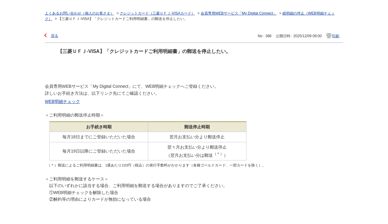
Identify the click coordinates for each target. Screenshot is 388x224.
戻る (54, 36)
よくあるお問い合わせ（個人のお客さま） (79, 13)
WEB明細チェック (62, 101)
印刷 (335, 36)
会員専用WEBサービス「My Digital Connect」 (239, 13)
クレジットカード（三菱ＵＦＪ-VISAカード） (157, 13)
